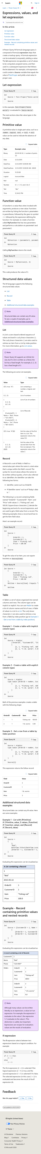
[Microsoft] (20, 3)
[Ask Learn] (32, 8)
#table (28, 605)
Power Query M (14, 8)
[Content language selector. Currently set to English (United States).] (14, 1118)
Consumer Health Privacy (12, 1141)
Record (9, 296)
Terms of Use (8, 1144)
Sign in (37, 3)
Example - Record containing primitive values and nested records (20, 43)
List (8, 291)
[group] (20, 98)
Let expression (9, 31)
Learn (4, 8)
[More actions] (36, 8)
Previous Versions (21, 1134)
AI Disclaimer (8, 1134)
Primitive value (9, 34)
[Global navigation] (2, 3)
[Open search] (31, 3)
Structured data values (12, 39)
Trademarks (19, 1144)
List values (28, 346)
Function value (9, 36)
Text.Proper (13, 75)
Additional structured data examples (20, 305)
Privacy (23, 1137)
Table (9, 300)
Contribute (15, 1137)
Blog (5, 1137)
